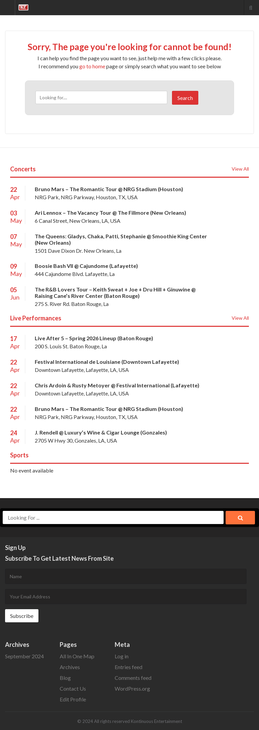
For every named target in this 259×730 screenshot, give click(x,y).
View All (240, 169)
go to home (92, 66)
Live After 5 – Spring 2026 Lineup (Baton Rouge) (94, 338)
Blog (65, 677)
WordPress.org (132, 688)
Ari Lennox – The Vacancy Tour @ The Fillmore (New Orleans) (110, 212)
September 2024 (24, 656)
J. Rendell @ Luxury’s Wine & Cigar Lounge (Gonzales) (101, 432)
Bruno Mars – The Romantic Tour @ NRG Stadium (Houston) (109, 189)
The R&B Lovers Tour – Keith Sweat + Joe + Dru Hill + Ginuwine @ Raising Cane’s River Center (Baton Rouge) (115, 292)
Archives (70, 667)
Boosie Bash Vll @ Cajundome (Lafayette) (86, 266)
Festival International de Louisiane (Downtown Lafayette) (107, 361)
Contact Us (73, 688)
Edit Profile (73, 699)
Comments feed (133, 677)
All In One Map (77, 656)
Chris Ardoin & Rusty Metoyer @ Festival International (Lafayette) (117, 385)
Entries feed (128, 667)
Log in (121, 656)
